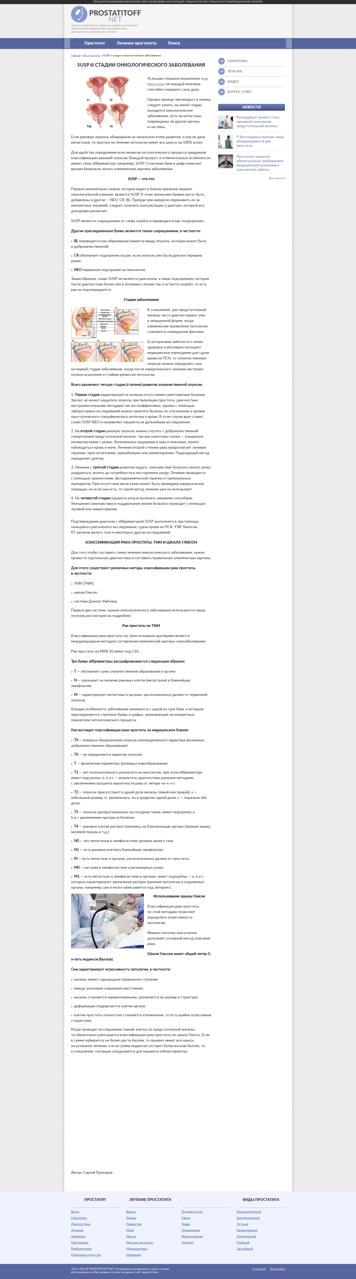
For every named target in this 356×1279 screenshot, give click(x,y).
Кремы (131, 1218)
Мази (130, 1230)
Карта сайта (277, 1269)
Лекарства (133, 1224)
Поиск (174, 43)
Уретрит (188, 1242)
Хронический (246, 1236)
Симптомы (79, 1218)
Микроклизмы (136, 1248)
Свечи (186, 1218)
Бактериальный (248, 1218)
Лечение (77, 1230)
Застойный (245, 1248)
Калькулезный (247, 1230)
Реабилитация (81, 1248)
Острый (242, 1224)
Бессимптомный (249, 1211)
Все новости (277, 178)
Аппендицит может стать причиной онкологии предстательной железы (257, 122)
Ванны (131, 1211)
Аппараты (78, 1236)
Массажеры (80, 1242)
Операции (133, 1255)
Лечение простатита (139, 43)
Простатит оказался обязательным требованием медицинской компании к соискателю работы (259, 163)
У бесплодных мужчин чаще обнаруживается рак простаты (260, 141)
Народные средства (86, 1255)
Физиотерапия (192, 1236)
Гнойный (243, 1242)
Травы (186, 1224)
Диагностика (80, 1224)
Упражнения (191, 1230)
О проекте (259, 1269)
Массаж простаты (139, 1242)
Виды (75, 1211)
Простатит (97, 43)
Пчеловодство (192, 1211)
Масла (131, 1236)
